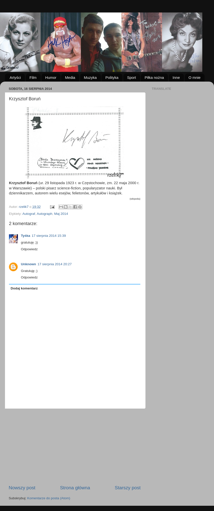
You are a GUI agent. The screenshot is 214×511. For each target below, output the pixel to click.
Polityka (111, 77)
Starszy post (128, 487)
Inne (176, 77)
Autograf (28, 214)
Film (33, 77)
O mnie (195, 77)
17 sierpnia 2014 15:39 (49, 236)
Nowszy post (22, 487)
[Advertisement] (74, 446)
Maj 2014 (61, 214)
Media (70, 77)
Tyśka (25, 236)
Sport (131, 77)
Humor (50, 77)
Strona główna (75, 487)
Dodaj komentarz (24, 288)
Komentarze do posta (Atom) (48, 498)
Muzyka (90, 77)
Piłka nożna (154, 77)
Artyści (15, 77)
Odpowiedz (29, 249)
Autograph (44, 214)
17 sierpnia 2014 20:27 (55, 264)
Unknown (28, 264)
